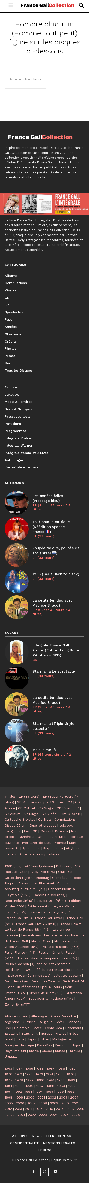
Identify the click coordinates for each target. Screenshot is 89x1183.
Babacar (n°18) (68, 866)
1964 (19, 1068)
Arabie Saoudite (63, 1016)
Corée (37, 1028)
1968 (61, 1068)
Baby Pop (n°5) (42, 872)
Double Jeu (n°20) (51, 900)
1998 (8, 1097)
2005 (9, 1103)
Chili (8, 1028)
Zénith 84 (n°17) (17, 1004)
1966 (40, 1068)
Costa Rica (53, 1028)
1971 (18, 1074)
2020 (11, 1115)
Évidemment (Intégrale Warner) (52, 906)
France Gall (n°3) (18, 918)
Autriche (29, 1022)
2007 (31, 1103)
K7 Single (31, 814)
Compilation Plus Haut (36, 883)
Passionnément (50, 952)
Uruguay (11, 1056)
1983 (71, 1080)
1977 (8, 1080)
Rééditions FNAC (18, 970)
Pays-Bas (44, 1045)
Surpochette (53, 848)
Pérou (59, 1045)
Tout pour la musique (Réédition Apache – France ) (51, 527)
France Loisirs (70, 924)
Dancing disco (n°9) (49, 895)
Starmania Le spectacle (54, 671)
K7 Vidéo (49, 814)
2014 (28, 1109)
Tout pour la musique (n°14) (50, 998)
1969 (72, 1068)
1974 (49, 1074)
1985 (19, 1086)
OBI (40, 837)
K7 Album (12, 814)
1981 (50, 1080)
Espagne (11, 1033)
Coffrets (45, 819)
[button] (81, 6)
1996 (60, 1091)
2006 (20, 1103)
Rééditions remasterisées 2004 (59, 970)
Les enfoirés (31, 935)
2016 (49, 1109)
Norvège (27, 1045)
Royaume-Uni (15, 1051)
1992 (18, 1091)
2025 (65, 1115)
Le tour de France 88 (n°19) (27, 929)
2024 (54, 1115)
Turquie (74, 1051)
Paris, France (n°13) (20, 952)
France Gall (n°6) (48, 918)
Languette (13, 831)
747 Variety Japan (38, 866)
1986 (29, 1086)
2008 (43, 1103)
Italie (20, 1039)
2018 (70, 1109)
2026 (76, 1115)
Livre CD (30, 831)
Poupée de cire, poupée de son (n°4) (47, 958)
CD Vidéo (64, 808)
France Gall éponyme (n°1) (50, 912)
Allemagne (39, 1016)
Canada (73, 1022)
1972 (29, 1074)
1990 (72, 1086)
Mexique (11, 1045)
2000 (30, 1097)
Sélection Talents (46, 981)
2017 (59, 1109)
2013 (18, 1109)
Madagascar (61, 1039)
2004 (74, 1097)
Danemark (73, 1028)
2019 (80, 1109)
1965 (29, 1068)
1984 (8, 1086)
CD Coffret (26, 808)
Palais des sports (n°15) (61, 947)
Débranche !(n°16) (19, 900)
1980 (40, 1080)
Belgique (45, 1022)
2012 (8, 1109)
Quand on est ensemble (51, 964)
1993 (28, 1091)
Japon (32, 1039)
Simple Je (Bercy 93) (46, 993)
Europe (46, 1033)
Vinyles (10, 796)
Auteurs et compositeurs (39, 854)
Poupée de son (17, 964)
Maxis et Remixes (54, 831)
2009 (54, 1103)
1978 (19, 1080)
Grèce (74, 1033)
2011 (75, 1103)
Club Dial (65, 872)
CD (35, 660)
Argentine (12, 1022)
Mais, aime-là (44, 750)
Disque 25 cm (16, 825)
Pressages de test (36, 842)
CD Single (46, 808)
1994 (39, 1091)
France (61, 1033)
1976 (70, 1074)
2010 (65, 1103)
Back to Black (16, 872)
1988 (50, 1086)
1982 (61, 1080)
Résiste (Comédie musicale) (28, 975)
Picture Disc (56, 837)
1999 (19, 1097)
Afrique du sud (16, 1016)
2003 (63, 1097)
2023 (43, 1115)
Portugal (74, 1045)
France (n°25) (15, 912)
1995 (49, 1091)
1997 (71, 1091)
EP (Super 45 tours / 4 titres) (51, 507)
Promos (60, 842)
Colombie (21, 1028)
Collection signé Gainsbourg (27, 878)
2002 (52, 1097)
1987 (40, 1086)
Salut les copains (67, 975)
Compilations (65, 819)
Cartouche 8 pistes (20, 819)
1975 (60, 1074)
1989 (61, 1086)
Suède (47, 1051)
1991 (8, 1091)
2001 (41, 1097)
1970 (8, 1074)
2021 (21, 1115)
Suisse (60, 1051)
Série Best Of (73, 981)
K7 (77, 808)
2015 (38, 1109)
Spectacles (31, 848)
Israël (9, 1039)
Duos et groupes (43, 825)
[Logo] (47, 5)
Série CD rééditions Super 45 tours (34, 987)
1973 (39, 1074)
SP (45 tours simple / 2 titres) (52, 756)
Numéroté (27, 837)
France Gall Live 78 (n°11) (36, 924)
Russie (34, 1051)
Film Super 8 (70, 814)
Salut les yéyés (17, 981)
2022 (32, 1115)
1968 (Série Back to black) (56, 574)
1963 (8, 1068)
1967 (50, 1068)
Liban (44, 1039)
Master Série (41, 941)
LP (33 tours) (43, 536)
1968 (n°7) (13, 866)
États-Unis (29, 1033)
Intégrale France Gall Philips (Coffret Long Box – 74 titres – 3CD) (56, 650)
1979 (30, 1080)
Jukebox (66, 825)
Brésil (60, 1022)
